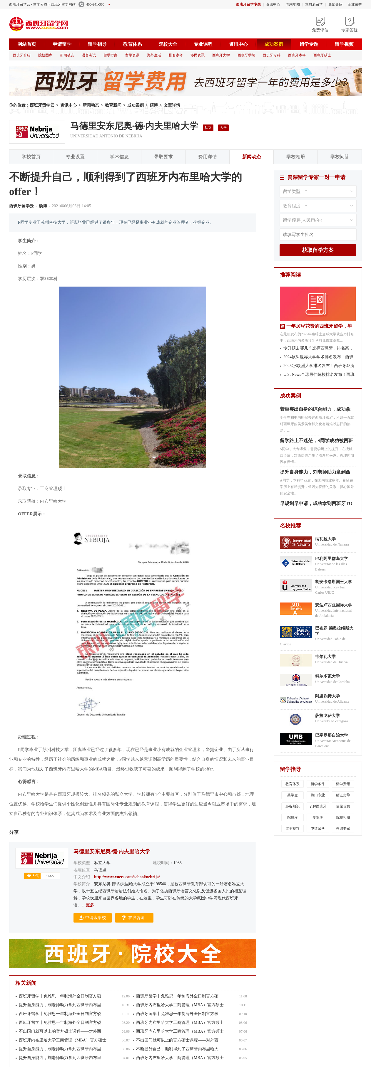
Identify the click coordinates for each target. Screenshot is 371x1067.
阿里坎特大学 (327, 696)
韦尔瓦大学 (325, 656)
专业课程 (203, 44)
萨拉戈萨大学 (327, 715)
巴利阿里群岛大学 (331, 558)
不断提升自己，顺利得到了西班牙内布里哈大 (177, 1049)
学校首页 (31, 156)
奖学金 (292, 795)
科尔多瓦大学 (327, 676)
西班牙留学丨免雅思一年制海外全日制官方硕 (60, 996)
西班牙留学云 (53, 23)
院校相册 (343, 817)
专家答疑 (349, 30)
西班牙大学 (221, 55)
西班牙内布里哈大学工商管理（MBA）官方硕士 (180, 1005)
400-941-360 (94, 4)
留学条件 (318, 784)
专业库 (317, 817)
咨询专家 (343, 829)
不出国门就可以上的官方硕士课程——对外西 (60, 1031)
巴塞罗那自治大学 (331, 735)
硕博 (154, 105)
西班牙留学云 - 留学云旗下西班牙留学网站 (42, 4)
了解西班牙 (318, 806)
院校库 (292, 817)
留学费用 (343, 784)
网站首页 (26, 44)
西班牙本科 (297, 55)
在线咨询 (136, 917)
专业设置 (75, 156)
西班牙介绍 (22, 55)
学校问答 (339, 156)
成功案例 (273, 44)
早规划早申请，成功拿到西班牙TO (316, 505)
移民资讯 (197, 55)
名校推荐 (290, 526)
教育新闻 (113, 105)
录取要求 (163, 156)
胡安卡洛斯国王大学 (333, 582)
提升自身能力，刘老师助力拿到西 (315, 473)
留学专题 (309, 44)
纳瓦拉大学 (325, 539)
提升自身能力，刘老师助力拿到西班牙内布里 (60, 1005)
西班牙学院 (246, 55)
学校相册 (295, 156)
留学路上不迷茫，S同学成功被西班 (316, 442)
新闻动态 (67, 55)
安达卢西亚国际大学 (333, 605)
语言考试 (89, 55)
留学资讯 (132, 55)
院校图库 (45, 55)
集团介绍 (335, 4)
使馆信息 (343, 806)
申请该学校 (95, 917)
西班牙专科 (271, 55)
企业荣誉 (355, 4)
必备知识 (292, 806)
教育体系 (132, 44)
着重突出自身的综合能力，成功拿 (315, 410)
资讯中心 (273, 4)
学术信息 (119, 156)
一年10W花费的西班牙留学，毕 (319, 326)
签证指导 (343, 795)
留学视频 (344, 44)
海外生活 (154, 55)
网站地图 (293, 4)
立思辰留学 (314, 4)
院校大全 (167, 44)
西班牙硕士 (322, 55)
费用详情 (207, 156)
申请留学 (62, 44)
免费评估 (320, 30)
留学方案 (110, 55)
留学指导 (97, 44)
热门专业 (318, 795)
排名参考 (176, 55)
